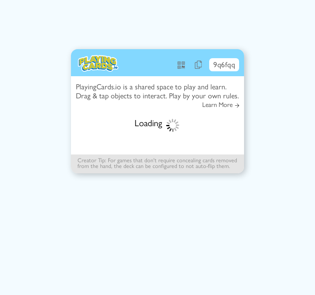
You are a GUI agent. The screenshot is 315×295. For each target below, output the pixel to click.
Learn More (220, 105)
